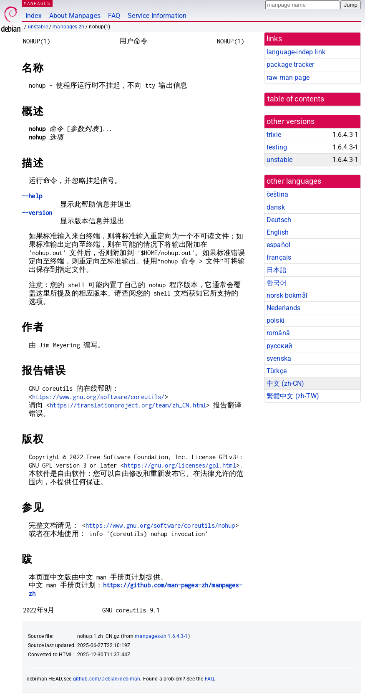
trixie (274, 135)
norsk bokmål (287, 295)
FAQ (114, 16)
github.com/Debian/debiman (107, 679)
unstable (38, 27)
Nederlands (284, 308)
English (278, 232)
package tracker (290, 64)
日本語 (277, 270)
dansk (276, 207)
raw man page (288, 77)
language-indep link (296, 52)
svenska (279, 358)
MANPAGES (37, 3)
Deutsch (279, 220)
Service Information (157, 16)
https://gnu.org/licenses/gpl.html (180, 465)
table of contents (296, 99)
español (278, 245)
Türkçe (277, 371)
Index (33, 16)
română (278, 333)
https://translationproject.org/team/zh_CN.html (128, 405)
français (279, 257)
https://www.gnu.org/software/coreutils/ (98, 396)
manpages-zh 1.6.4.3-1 (161, 636)
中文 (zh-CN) (286, 383)
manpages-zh (68, 27)
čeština (277, 194)
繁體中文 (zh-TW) (293, 396)
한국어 (277, 283)
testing (277, 147)
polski (275, 320)
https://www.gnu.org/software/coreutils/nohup (160, 525)
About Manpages (75, 16)
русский (279, 346)
